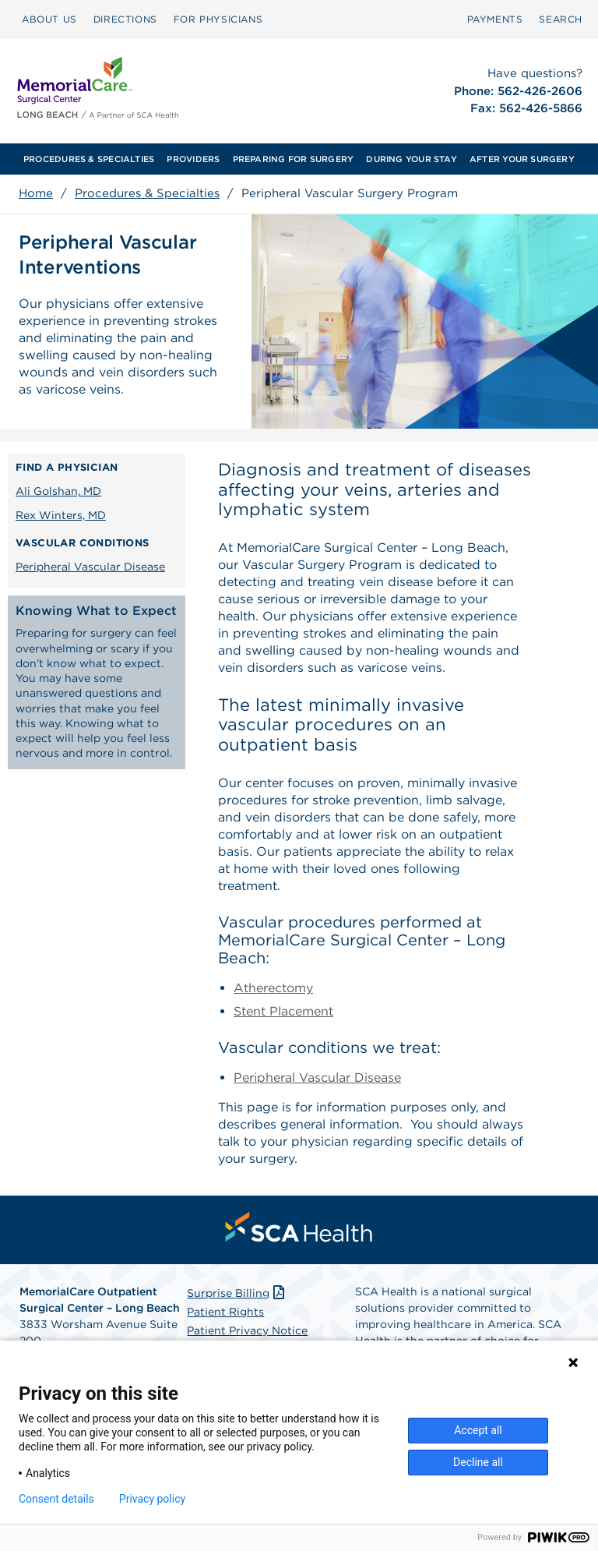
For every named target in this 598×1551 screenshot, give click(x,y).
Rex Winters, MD (61, 515)
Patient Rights (225, 1311)
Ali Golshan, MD (58, 491)
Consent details (56, 1499)
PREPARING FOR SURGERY (293, 159)
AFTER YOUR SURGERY (522, 159)
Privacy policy (152, 1499)
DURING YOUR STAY (411, 159)
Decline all (478, 1462)
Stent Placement (283, 1011)
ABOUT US (49, 19)
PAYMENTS (495, 19)
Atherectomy (273, 987)
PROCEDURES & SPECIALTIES (88, 159)
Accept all (478, 1430)
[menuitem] (49, 19)
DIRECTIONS (125, 19)
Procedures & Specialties (147, 193)
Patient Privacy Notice (247, 1330)
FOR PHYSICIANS (218, 19)
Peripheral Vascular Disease (90, 566)
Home (36, 193)
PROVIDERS (193, 159)
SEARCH (560, 19)
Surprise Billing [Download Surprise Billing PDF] (237, 1293)
